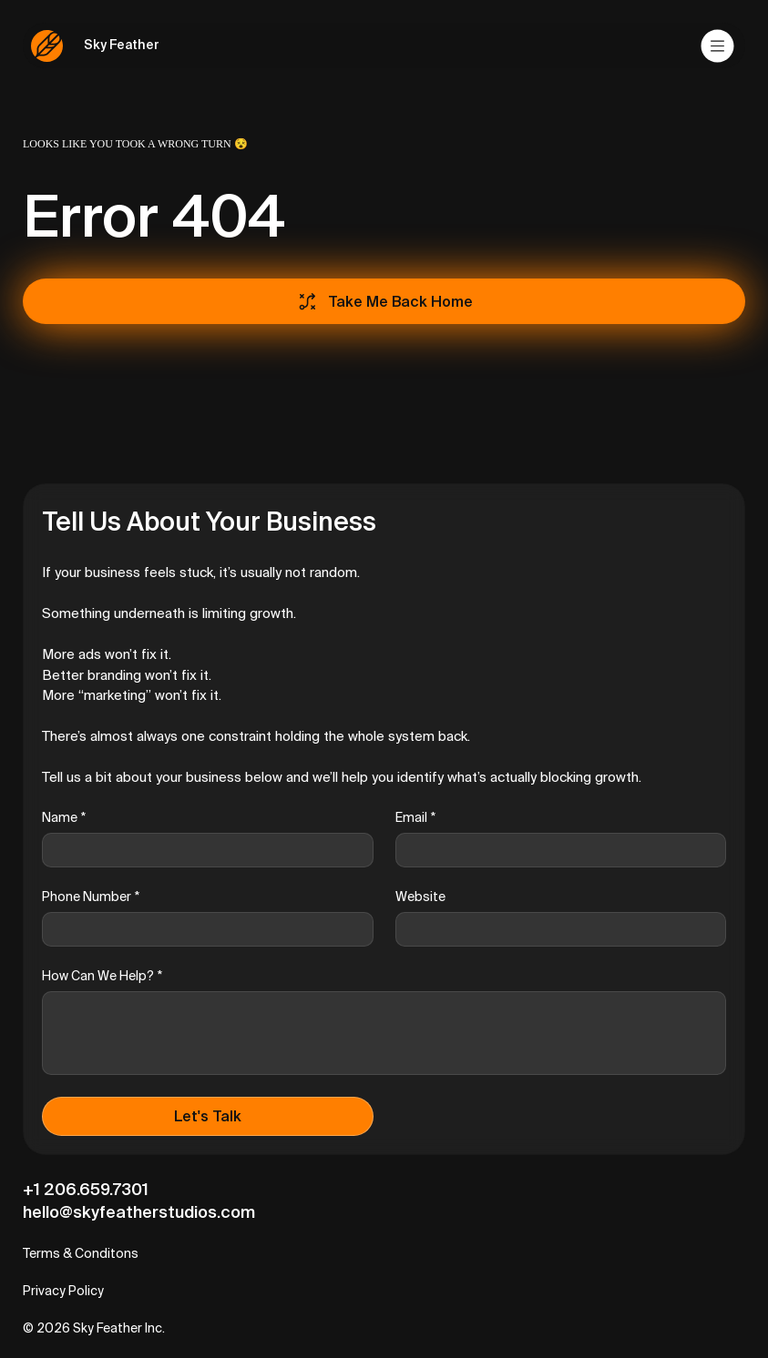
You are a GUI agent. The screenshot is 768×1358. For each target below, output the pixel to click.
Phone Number (90, 897)
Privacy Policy (63, 1290)
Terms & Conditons (80, 1253)
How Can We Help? (102, 976)
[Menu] (719, 45)
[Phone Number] (202, 929)
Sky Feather (121, 44)
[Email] (555, 850)
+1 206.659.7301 (85, 1189)
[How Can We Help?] (384, 1033)
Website (420, 896)
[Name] (202, 850)
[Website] (555, 929)
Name (64, 818)
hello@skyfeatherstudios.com (139, 1211)
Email (415, 818)
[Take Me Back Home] (384, 301)
